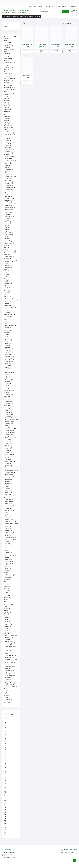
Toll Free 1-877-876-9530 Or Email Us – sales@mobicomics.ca (64, 6)
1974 (5, 742)
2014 (5, 814)
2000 (5, 789)
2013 (5, 813)
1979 (5, 751)
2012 (5, 811)
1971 (5, 736)
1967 (5, 729)
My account (40, 6)
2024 (5, 833)
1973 (5, 740)
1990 (5, 771)
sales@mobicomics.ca (7, 849)
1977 (5, 747)
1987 (5, 765)
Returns (45, 6)
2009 (5, 805)
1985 (5, 762)
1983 (5, 758)
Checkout (30, 6)
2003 (5, 794)
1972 (5, 738)
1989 (5, 769)
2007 (5, 802)
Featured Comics (18, 16)
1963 (5, 722)
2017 (5, 820)
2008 (5, 804)
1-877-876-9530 (5, 851)
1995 (5, 780)
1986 (5, 764)
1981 (5, 755)
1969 (5, 733)
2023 (5, 831)
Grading (35, 6)
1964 (5, 724)
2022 (5, 829)
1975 (5, 744)
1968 (5, 731)
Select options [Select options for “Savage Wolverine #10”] (27, 51)
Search (65, 11)
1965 (5, 725)
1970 (5, 735)
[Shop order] (69, 23)
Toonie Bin (37, 16)
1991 (5, 773)
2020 (5, 825)
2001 (5, 791)
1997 (5, 784)
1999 (5, 787)
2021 (5, 827)
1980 (5, 753)
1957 (5, 718)
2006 (5, 800)
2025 (5, 834)
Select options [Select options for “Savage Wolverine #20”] (71, 51)
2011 (5, 809)
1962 (5, 720)
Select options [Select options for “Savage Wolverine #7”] (27, 82)
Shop (49, 6)
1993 (5, 776)
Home (5, 25)
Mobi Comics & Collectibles (16, 10)
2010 (5, 807)
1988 (5, 767)
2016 (5, 818)
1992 (5, 774)
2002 (5, 793)
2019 (5, 823)
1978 (5, 749)
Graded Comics (28, 16)
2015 (5, 816)
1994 (5, 778)
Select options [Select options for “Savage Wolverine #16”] (56, 51)
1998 (5, 785)
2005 (5, 798)
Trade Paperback (7, 16)
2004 (5, 796)
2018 (5, 822)
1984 (5, 760)
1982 (5, 756)
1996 (5, 782)
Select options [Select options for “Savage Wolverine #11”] (41, 51)
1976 (5, 745)
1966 (5, 727)
